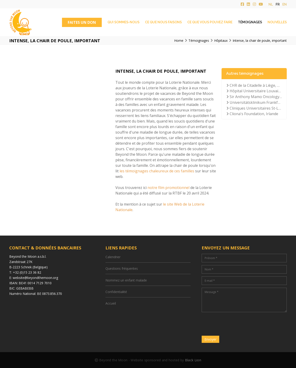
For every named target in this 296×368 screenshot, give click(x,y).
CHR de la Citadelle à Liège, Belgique (254, 85)
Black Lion (193, 360)
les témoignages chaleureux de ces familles (157, 171)
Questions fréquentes (121, 268)
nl (270, 4)
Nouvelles (277, 22)
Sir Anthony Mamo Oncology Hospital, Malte (254, 96)
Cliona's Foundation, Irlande (252, 113)
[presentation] (237, 324)
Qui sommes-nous (123, 22)
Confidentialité (116, 292)
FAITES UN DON (82, 22)
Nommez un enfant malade (126, 280)
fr (278, 4)
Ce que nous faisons (163, 22)
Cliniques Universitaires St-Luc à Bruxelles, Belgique (254, 108)
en (284, 4)
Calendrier (112, 257)
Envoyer (210, 339)
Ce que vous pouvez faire (209, 22)
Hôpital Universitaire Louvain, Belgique (254, 90)
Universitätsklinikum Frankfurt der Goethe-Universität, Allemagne (254, 102)
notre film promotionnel (168, 187)
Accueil (110, 303)
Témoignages (250, 22)
